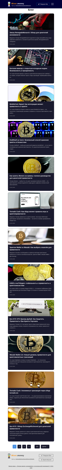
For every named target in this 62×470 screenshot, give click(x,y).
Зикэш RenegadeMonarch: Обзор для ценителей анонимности (29, 34)
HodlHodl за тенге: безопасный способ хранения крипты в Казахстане (29, 141)
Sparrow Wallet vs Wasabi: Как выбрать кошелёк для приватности (30, 248)
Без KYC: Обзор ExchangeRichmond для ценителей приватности (30, 427)
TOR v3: (21, 5)
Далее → (45, 446)
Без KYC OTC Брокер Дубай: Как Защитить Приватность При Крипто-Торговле (27, 320)
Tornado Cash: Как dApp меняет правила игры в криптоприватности (29, 213)
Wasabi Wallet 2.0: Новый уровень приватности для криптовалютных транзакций (30, 356)
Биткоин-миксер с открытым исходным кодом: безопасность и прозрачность (28, 70)
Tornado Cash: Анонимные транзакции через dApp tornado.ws (30, 392)
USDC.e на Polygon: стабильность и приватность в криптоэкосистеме (30, 284)
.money (17, 4)
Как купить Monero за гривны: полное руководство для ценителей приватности (30, 177)
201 (37, 446)
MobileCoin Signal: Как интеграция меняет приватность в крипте (26, 105)
